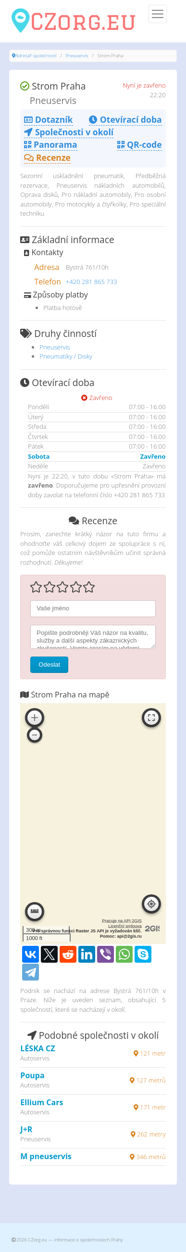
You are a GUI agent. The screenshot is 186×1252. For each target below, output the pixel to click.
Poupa (32, 1075)
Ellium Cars (41, 1102)
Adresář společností (35, 55)
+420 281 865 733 (91, 281)
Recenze (47, 157)
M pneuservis (45, 1156)
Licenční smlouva (125, 926)
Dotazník (48, 119)
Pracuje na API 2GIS (122, 920)
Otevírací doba (125, 119)
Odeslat (49, 664)
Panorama (50, 144)
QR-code (139, 144)
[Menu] (158, 14)
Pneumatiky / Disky (65, 356)
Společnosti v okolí (68, 132)
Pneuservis (77, 55)
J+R (26, 1129)
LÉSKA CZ (37, 1048)
